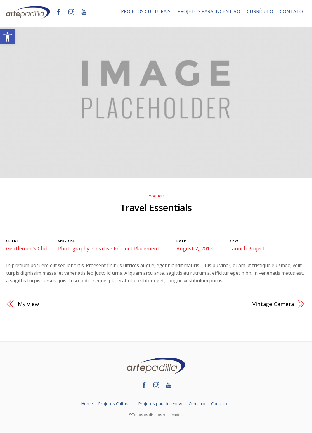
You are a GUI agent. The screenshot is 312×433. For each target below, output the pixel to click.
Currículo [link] (197, 403)
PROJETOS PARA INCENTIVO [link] (209, 11)
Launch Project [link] (247, 248)
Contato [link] (219, 403)
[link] (7, 36)
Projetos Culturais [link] (115, 403)
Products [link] (156, 196)
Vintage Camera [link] (273, 303)
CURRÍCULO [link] (260, 11)
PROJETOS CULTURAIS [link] (146, 11)
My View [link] (28, 303)
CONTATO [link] (291, 11)
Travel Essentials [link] (156, 207)
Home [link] (87, 403)
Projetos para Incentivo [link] (160, 403)
